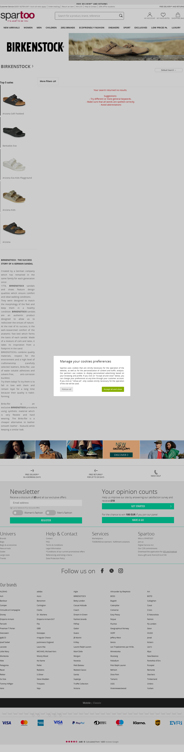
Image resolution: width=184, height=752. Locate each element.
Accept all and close (113, 389)
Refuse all (66, 389)
